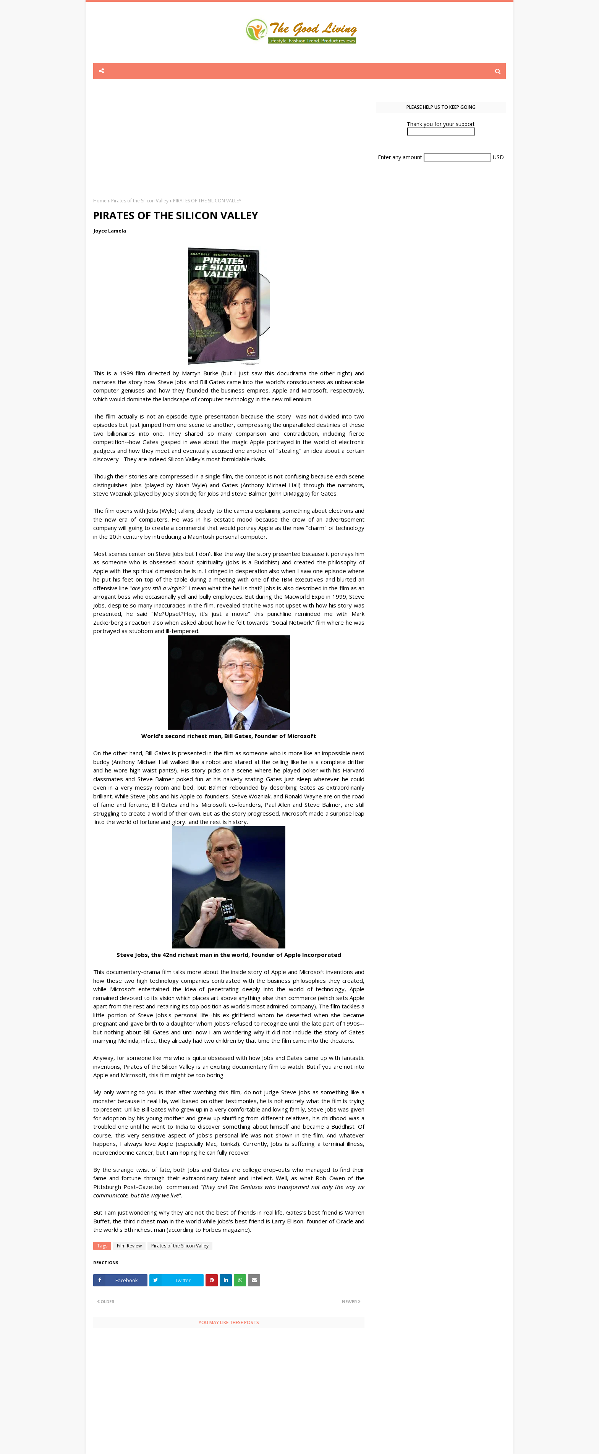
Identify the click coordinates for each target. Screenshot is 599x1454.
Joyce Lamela (110, 230)
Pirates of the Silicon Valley (139, 200)
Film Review (129, 1245)
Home (100, 200)
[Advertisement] (228, 143)
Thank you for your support (441, 124)
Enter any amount (401, 157)
